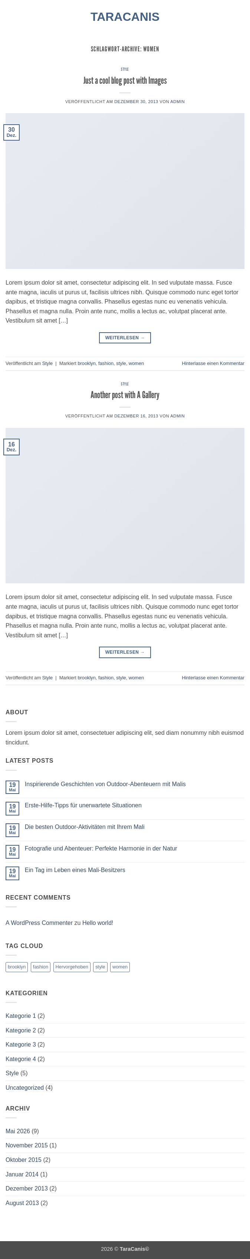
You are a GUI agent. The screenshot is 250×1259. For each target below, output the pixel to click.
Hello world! (98, 923)
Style (125, 69)
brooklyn (86, 363)
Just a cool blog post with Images (125, 80)
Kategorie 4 (21, 1059)
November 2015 (27, 1145)
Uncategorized (25, 1088)
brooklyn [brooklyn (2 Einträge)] (17, 967)
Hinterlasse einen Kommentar (213, 363)
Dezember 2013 (27, 1188)
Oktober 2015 (24, 1160)
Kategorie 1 (21, 1016)
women (136, 363)
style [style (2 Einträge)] (100, 967)
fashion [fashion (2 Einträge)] (40, 967)
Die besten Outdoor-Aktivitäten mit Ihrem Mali (85, 827)
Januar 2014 (22, 1174)
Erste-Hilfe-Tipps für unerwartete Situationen (83, 805)
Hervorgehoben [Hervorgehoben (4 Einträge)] (72, 967)
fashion (106, 363)
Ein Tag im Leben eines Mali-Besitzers (75, 870)
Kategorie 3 (21, 1044)
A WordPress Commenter (39, 923)
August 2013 (22, 1203)
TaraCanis (125, 17)
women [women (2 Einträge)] (120, 967)
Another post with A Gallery (125, 394)
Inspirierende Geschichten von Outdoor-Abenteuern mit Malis (105, 784)
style (121, 363)
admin (177, 101)
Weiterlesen (125, 338)
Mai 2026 (18, 1131)
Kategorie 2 (21, 1030)
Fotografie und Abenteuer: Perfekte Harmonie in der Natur (101, 848)
